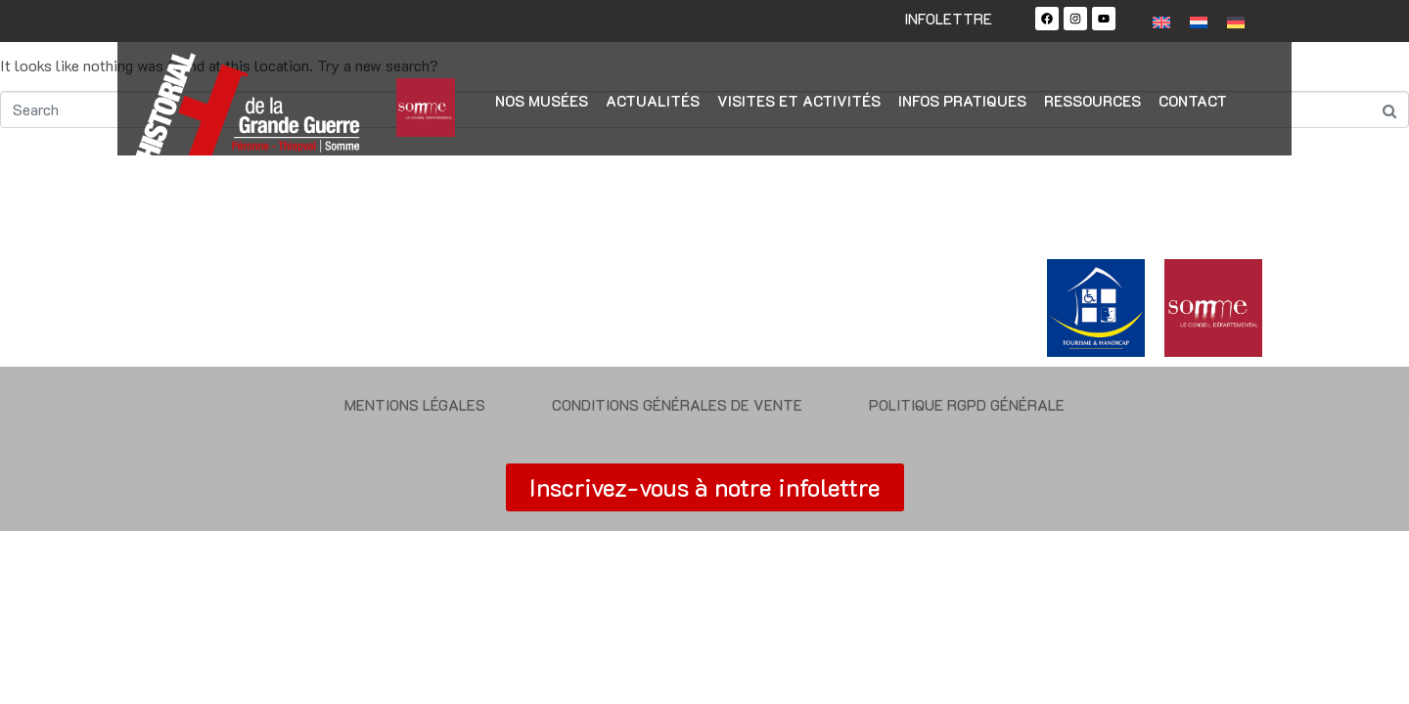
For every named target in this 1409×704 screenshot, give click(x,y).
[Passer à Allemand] (1235, 21)
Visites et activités (799, 100)
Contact (1193, 100)
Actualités (653, 100)
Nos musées (541, 100)
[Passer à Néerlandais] (1198, 21)
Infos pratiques (962, 100)
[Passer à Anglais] (1161, 21)
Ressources (1092, 100)
